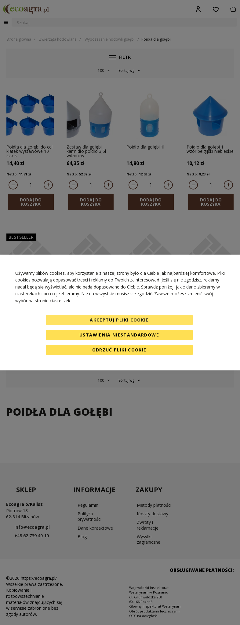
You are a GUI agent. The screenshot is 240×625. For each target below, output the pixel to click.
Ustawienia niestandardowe (119, 335)
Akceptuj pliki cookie (119, 320)
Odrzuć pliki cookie (119, 350)
